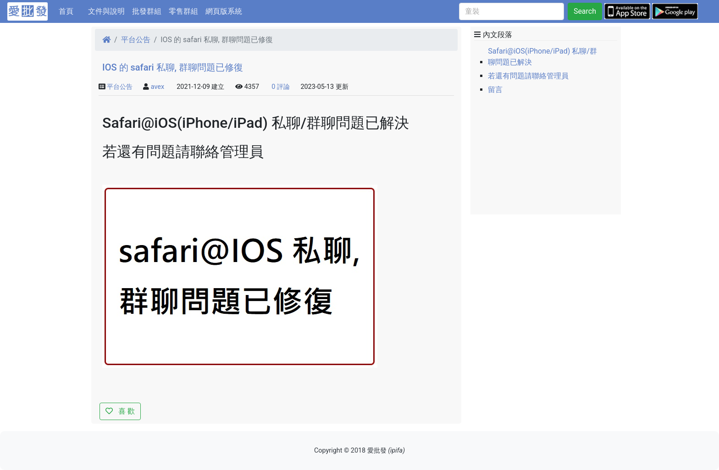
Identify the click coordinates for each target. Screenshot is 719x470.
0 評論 (280, 87)
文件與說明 (106, 11)
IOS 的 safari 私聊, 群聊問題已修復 (172, 67)
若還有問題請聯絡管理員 (528, 75)
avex (157, 87)
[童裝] (511, 11)
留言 (495, 89)
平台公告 (135, 39)
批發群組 (146, 11)
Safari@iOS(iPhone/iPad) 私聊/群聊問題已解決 (542, 56)
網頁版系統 (223, 11)
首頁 (71, 10)
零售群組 (183, 11)
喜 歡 (120, 411)
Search (585, 11)
